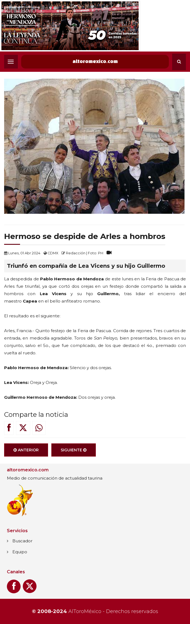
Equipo (19, 551)
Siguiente (73, 452)
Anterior (26, 452)
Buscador (22, 540)
